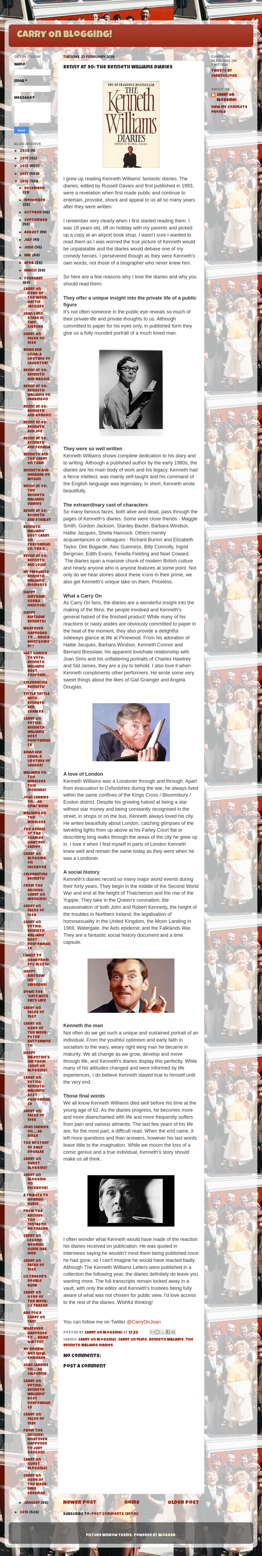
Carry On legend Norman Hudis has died (35, 1245)
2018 (24, 166)
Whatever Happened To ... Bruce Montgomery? (36, 637)
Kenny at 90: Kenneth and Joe (35, 427)
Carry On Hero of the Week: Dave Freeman (35, 1484)
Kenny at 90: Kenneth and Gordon (37, 411)
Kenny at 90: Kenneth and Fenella (36, 443)
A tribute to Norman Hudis (35, 1200)
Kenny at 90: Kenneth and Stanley (37, 516)
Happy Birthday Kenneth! (34, 617)
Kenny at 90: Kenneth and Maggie (36, 375)
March (31, 271)
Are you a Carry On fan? (34, 1318)
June (29, 248)
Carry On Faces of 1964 (33, 1419)
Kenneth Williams (166, 1340)
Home (131, 1502)
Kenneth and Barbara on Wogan (36, 475)
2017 (24, 174)
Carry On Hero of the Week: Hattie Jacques (35, 298)
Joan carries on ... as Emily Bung (36, 802)
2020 (25, 151)
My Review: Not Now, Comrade (34, 1354)
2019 (24, 159)
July (28, 240)
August (32, 232)
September (35, 220)
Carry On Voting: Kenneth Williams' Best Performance (36, 732)
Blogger (166, 1535)
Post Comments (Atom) (114, 1514)
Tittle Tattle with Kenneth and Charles (36, 703)
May (28, 255)
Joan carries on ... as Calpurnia (36, 1370)
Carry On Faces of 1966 (33, 1116)
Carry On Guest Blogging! (35, 1164)
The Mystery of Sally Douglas (36, 1148)
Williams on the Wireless (34, 818)
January (32, 1503)
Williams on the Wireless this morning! (34, 782)
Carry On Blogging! (64, 35)
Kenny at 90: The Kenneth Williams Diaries (35, 495)
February (33, 279)
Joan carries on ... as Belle (36, 1132)
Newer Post (79, 1502)
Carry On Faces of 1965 (33, 1265)
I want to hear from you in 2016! (36, 960)
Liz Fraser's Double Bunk (35, 1281)
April (29, 263)
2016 (24, 182)
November (34, 200)
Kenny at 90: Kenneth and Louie (35, 561)
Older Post (183, 1502)
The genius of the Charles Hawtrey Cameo (34, 838)
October (33, 213)
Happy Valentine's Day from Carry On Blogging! (36, 1062)
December (34, 188)
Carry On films (132, 1340)
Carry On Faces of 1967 (33, 1013)
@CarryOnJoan (144, 1322)
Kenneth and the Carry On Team (35, 459)
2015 (24, 1512)
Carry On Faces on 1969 (34, 339)
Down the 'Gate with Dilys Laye (35, 997)
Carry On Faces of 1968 (33, 911)
